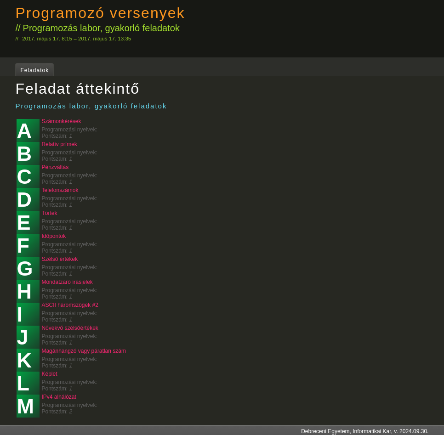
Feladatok (34, 70)
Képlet (49, 374)
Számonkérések (61, 121)
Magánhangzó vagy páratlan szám (83, 351)
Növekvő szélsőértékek (69, 328)
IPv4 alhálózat (58, 397)
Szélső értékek (59, 259)
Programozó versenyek (100, 13)
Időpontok (53, 236)
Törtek (49, 213)
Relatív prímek (59, 144)
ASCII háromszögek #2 (69, 305)
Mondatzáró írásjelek (66, 282)
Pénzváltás (54, 167)
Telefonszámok (59, 190)
